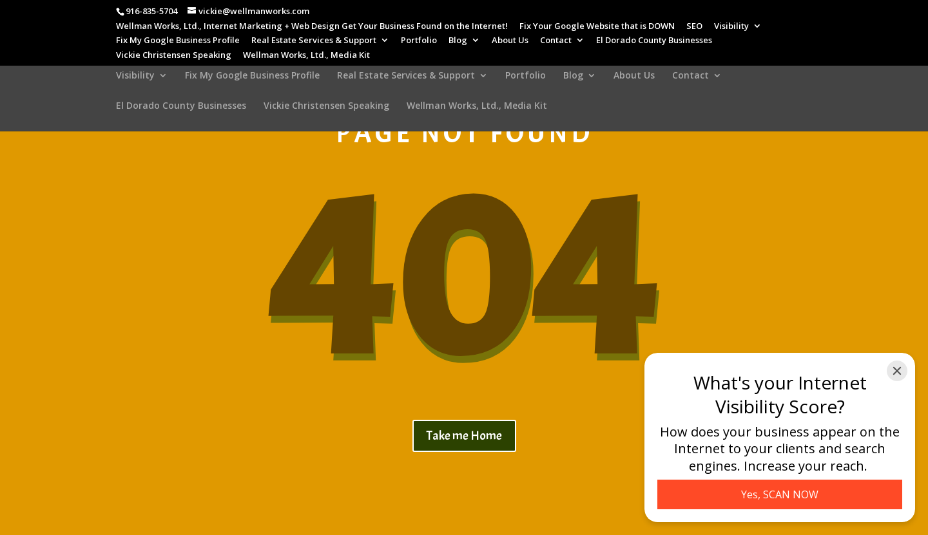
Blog (458, 41)
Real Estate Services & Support (313, 41)
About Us (510, 41)
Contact (556, 41)
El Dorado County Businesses (654, 41)
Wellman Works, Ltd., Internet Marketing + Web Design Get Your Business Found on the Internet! (312, 27)
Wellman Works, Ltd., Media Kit (306, 56)
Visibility (731, 27)
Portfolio (419, 41)
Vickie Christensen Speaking (173, 56)
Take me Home (464, 435)
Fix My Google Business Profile (178, 41)
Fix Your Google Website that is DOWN (597, 27)
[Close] (897, 371)
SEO (694, 27)
